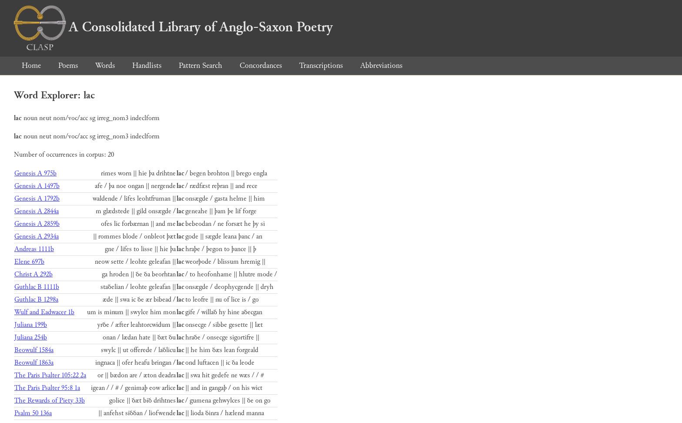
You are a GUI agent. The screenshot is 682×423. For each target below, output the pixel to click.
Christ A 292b (33, 274)
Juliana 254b (30, 337)
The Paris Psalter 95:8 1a (47, 388)
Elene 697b (29, 262)
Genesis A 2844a (36, 211)
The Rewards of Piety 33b (49, 401)
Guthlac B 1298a (36, 300)
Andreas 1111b (34, 249)
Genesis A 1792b (37, 199)
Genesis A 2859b (37, 224)
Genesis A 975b (35, 173)
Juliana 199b (30, 325)
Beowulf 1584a (33, 350)
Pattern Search (200, 65)
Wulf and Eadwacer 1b (44, 312)
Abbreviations (381, 65)
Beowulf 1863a (33, 363)
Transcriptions (321, 65)
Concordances (261, 65)
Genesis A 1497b (37, 186)
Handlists (146, 65)
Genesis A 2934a (36, 237)
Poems (68, 65)
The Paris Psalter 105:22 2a (50, 375)
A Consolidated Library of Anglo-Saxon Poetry (173, 27)
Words (105, 65)
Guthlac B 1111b (36, 287)
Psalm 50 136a (33, 413)
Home (31, 65)
